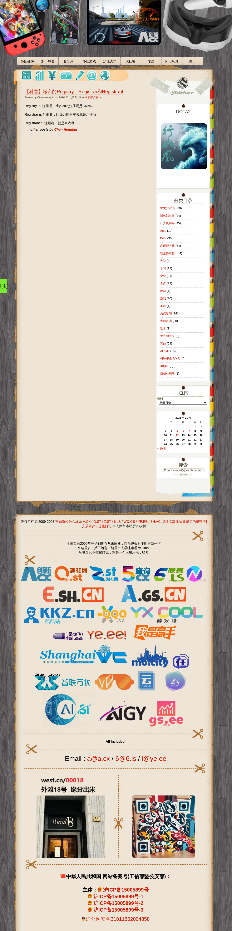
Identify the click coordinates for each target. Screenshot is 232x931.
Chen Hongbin (65, 129)
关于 (192, 61)
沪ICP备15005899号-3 (118, 910)
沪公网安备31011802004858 (118, 919)
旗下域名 (48, 61)
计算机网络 (167, 223)
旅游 (163, 291)
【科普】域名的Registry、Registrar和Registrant (74, 91)
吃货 (163, 328)
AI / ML (164, 351)
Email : (76, 758)
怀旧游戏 (89, 61)
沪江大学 (110, 61)
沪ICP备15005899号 (126, 890)
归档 (160, 398)
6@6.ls (125, 758)
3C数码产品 (168, 208)
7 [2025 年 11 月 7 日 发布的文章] (189, 430)
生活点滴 (166, 321)
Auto (163, 230)
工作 (163, 283)
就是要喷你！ (169, 253)
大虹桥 (130, 61)
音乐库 (69, 61)
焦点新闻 (166, 313)
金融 (163, 275)
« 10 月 (162, 448)
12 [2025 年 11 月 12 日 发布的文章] (177, 435)
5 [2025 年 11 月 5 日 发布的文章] (177, 430)
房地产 (164, 366)
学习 (163, 268)
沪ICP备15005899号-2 (118, 903)
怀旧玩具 (171, 61)
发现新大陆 (167, 245)
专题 (151, 61)
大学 (163, 260)
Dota (163, 238)
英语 (163, 306)
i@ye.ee (154, 758)
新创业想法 (167, 373)
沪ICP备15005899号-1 (118, 896)
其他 (163, 343)
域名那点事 (91, 97)
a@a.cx (98, 758)
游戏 (163, 298)
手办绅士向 (167, 336)
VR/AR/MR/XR (170, 358)
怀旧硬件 (27, 61)
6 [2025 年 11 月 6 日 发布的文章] (183, 430)
